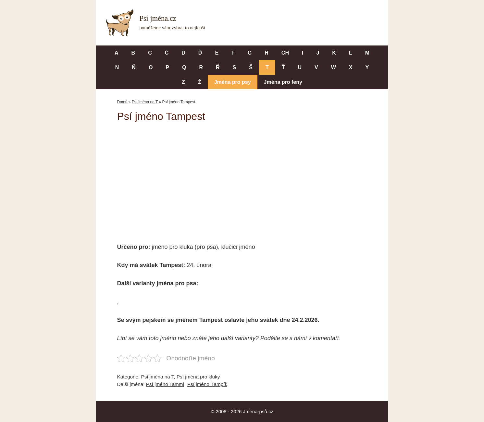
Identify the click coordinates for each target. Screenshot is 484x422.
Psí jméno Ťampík (207, 384)
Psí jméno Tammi (165, 384)
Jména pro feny (283, 82)
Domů (122, 102)
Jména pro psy (232, 82)
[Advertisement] (242, 178)
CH (285, 53)
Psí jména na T (145, 102)
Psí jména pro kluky (198, 376)
